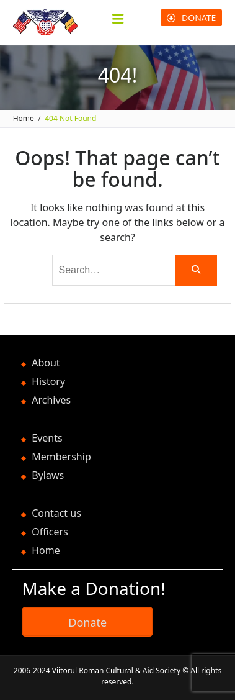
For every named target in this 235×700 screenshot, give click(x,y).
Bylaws (48, 475)
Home (46, 550)
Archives (51, 400)
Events (47, 438)
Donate (87, 622)
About (46, 363)
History (48, 381)
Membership (61, 456)
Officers (50, 532)
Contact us (56, 513)
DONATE (191, 18)
